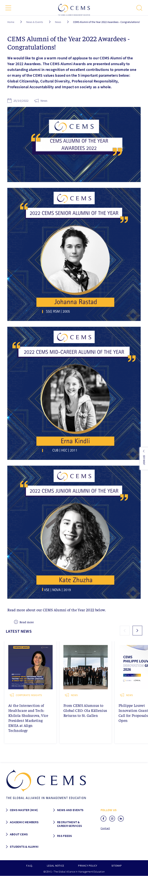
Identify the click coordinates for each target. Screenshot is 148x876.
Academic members (24, 822)
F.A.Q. (29, 865)
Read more (24, 622)
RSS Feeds (64, 836)
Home (10, 22)
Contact (105, 828)
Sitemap (116, 865)
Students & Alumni (24, 846)
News (58, 22)
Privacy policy (87, 865)
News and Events (70, 810)
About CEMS (19, 834)
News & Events (34, 22)
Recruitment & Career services (69, 824)
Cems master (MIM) (24, 810)
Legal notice (55, 865)
